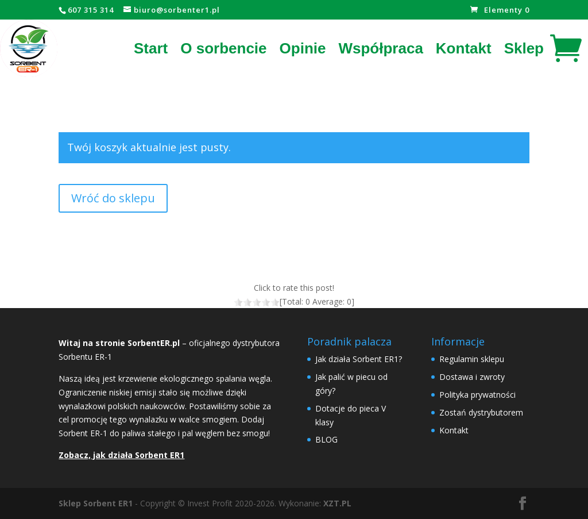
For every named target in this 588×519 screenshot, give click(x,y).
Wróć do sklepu (113, 198)
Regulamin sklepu (471, 358)
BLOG (326, 439)
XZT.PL (337, 503)
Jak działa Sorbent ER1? (358, 358)
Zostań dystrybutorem (481, 412)
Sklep (524, 48)
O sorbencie (223, 48)
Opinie (303, 48)
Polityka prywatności (477, 394)
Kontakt (464, 48)
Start (151, 48)
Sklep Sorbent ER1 (96, 503)
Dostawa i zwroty (472, 376)
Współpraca (380, 48)
